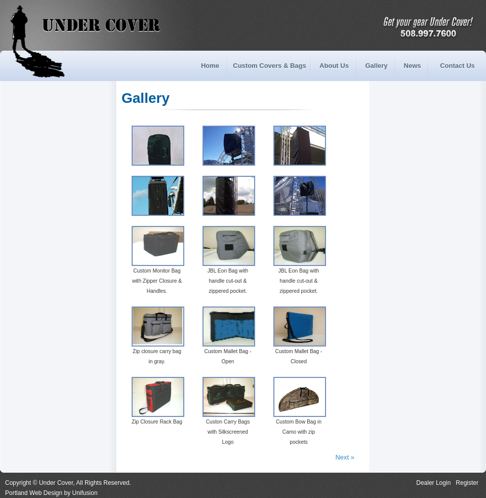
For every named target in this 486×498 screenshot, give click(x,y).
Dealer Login (433, 482)
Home (210, 65)
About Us (334, 65)
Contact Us (457, 65)
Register (467, 482)
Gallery (376, 65)
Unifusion (85, 492)
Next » (344, 457)
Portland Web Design (33, 492)
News (412, 65)
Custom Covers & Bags (269, 65)
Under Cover (52, 25)
